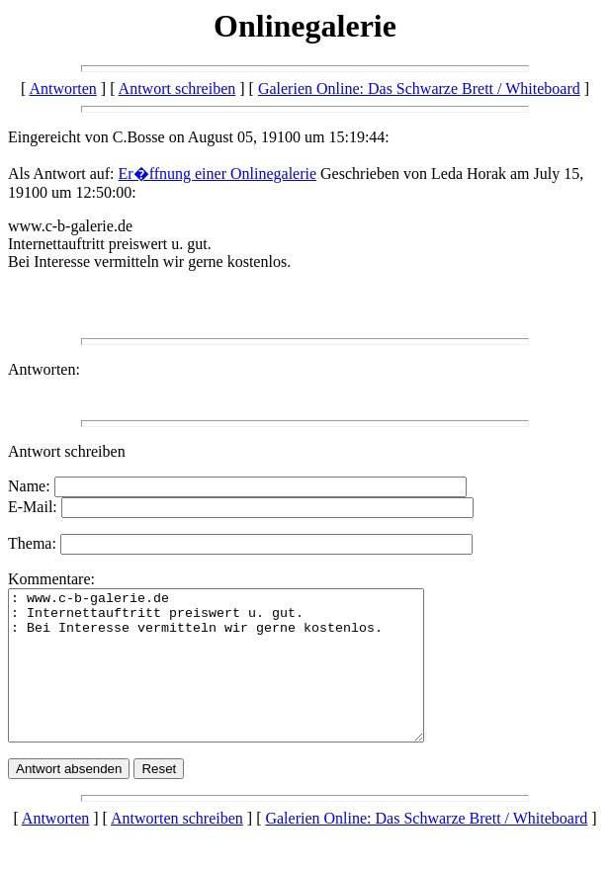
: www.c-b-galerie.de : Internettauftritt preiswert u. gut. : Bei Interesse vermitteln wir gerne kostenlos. (241, 680)
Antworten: (44, 369)
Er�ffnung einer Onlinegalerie (218, 173)
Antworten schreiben (177, 847)
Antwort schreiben (177, 88)
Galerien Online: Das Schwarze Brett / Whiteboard (419, 88)
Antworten (62, 88)
